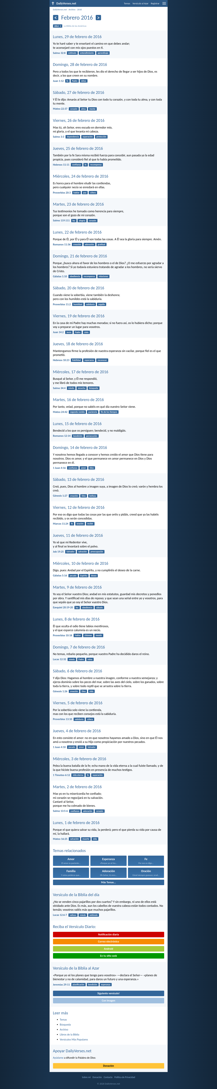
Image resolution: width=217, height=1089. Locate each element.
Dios (92, 468)
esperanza (89, 360)
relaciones (103, 276)
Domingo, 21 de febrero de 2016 (80, 255)
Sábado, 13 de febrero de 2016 (78, 479)
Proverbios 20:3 (62, 192)
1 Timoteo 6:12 (61, 775)
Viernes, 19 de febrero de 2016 (78, 315)
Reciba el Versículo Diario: (74, 926)
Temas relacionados (69, 850)
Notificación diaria (108, 934)
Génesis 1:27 (60, 495)
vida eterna (78, 775)
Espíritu (83, 575)
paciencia (92, 412)
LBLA (57, 26)
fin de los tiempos (109, 412)
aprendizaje (103, 53)
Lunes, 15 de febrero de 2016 (77, 423)
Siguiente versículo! (108, 993)
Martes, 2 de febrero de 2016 (77, 786)
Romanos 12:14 (62, 435)
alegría (82, 220)
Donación (108, 1065)
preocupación (97, 551)
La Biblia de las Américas (75, 26)
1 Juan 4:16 (59, 468)
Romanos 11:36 (62, 244)
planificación (78, 984)
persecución (91, 436)
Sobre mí (86, 1077)
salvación (82, 551)
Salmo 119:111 (61, 220)
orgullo (101, 304)
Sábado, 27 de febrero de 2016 (78, 92)
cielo (86, 332)
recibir (90, 523)
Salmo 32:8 (59, 53)
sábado (99, 607)
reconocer (102, 360)
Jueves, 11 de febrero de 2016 (78, 535)
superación (88, 136)
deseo (93, 575)
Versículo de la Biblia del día (76, 894)
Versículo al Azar (141, 3)
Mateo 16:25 (60, 839)
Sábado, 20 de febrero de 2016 (78, 287)
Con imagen (108, 1000)
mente (92, 109)
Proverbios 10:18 (62, 635)
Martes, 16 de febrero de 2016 (78, 399)
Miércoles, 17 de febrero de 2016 (80, 371)
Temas (127, 3)
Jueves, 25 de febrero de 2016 (78, 148)
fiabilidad (76, 360)
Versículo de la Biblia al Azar (76, 968)
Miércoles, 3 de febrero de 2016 (79, 758)
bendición (77, 436)
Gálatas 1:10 (60, 276)
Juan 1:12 (58, 81)
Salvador (71, 551)
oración (80, 523)
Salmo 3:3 (58, 136)
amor (83, 468)
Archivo (72, 9)
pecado (73, 575)
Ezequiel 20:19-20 (63, 607)
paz (84, 192)
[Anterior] (55, 17)
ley (73, 220)
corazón (73, 109)
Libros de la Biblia (69, 1034)
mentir (99, 635)
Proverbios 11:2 (62, 304)
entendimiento (87, 53)
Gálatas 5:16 (60, 575)
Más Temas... (108, 882)
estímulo (72, 53)
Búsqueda (65, 1024)
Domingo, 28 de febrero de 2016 (80, 64)
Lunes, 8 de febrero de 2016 (76, 619)
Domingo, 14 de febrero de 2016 (80, 447)
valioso (73, 915)
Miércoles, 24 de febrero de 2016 (80, 176)
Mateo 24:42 (60, 412)
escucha (81, 388)
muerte (86, 839)
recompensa (96, 164)
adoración (89, 244)
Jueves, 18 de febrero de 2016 (78, 343)
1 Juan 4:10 (59, 747)
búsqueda (93, 388)
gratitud (101, 244)
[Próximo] (98, 17)
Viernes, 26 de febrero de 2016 (78, 120)
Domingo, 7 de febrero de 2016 (79, 647)
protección (101, 136)
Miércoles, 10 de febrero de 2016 (80, 563)
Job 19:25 (58, 551)
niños (83, 81)
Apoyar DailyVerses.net (72, 1050)
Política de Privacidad (124, 1077)
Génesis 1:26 (60, 691)
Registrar (155, 3)
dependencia (73, 136)
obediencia (75, 276)
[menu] (164, 4)
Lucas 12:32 (59, 659)
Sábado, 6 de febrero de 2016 (77, 670)
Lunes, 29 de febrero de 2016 (77, 36)
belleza (92, 496)
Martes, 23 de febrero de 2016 (78, 204)
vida (91, 691)
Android (108, 948)
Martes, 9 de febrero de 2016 (77, 587)
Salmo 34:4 (59, 388)
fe (67, 81)
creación (77, 244)
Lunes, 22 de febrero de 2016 (77, 232)
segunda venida (77, 412)
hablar (76, 192)
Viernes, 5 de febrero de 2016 (77, 702)
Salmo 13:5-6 (60, 811)
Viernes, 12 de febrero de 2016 (78, 507)
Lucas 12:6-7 (60, 915)
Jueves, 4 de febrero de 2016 (77, 730)
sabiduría (90, 304)
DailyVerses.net (60, 9)
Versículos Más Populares (74, 1039)
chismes (88, 635)
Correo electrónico (108, 941)
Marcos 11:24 (60, 523)
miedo (71, 388)
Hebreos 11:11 (61, 164)
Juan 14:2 (58, 332)
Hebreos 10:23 (61, 360)
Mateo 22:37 (60, 108)
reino (89, 659)
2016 (79, 9)
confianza (76, 164)
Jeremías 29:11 (61, 984)
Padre (74, 81)
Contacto (108, 1077)
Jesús (68, 332)
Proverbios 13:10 (62, 719)
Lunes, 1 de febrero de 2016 (76, 822)
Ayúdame (58, 1057)
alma (83, 109)
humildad (77, 304)
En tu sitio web (108, 955)
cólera (93, 192)
